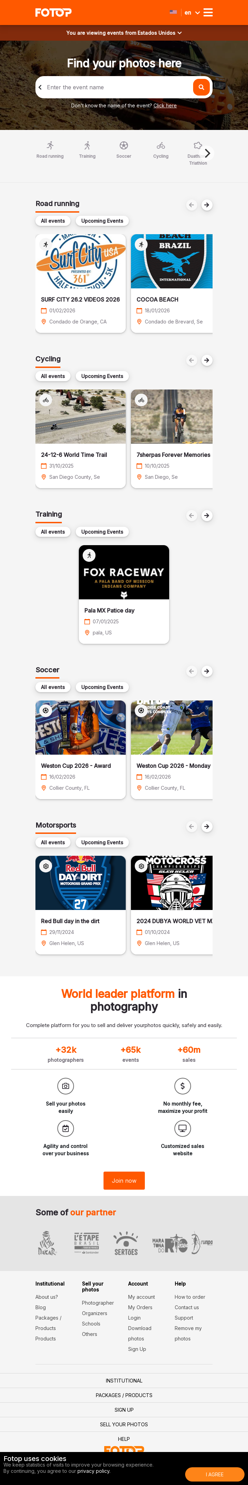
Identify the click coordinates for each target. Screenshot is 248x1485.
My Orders (140, 1307)
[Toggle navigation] (208, 12)
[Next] (206, 153)
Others (89, 1334)
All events (53, 221)
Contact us (187, 1307)
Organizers (94, 1313)
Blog (40, 1307)
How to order (190, 1297)
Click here (165, 105)
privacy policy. (93, 1471)
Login (134, 1318)
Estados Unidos (160, 33)
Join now (124, 1180)
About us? (46, 1297)
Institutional (124, 1381)
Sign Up (137, 1349)
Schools (91, 1324)
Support (184, 1318)
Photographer (98, 1303)
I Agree (215, 1474)
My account (141, 1297)
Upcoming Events (102, 221)
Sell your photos (124, 1424)
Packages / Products (124, 1395)
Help (124, 1439)
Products (45, 1339)
